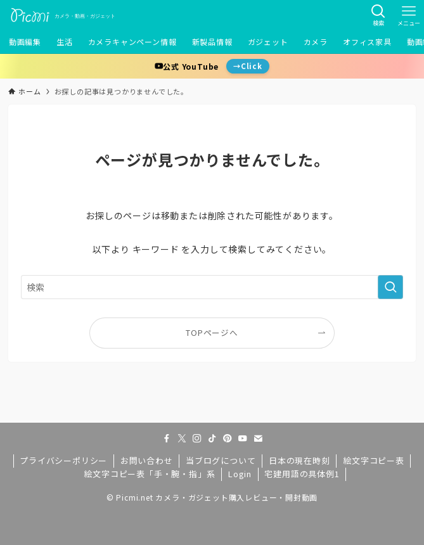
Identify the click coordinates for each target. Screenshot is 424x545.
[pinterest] (227, 438)
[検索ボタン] (378, 15)
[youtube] (242, 438)
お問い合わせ (146, 460)
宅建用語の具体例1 (301, 474)
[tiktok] (212, 438)
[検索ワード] (211, 287)
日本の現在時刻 (299, 460)
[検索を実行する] (390, 287)
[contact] (258, 438)
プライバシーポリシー (63, 460)
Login (240, 474)
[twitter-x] (182, 438)
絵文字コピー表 (373, 460)
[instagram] (197, 438)
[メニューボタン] (409, 15)
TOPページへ (212, 332)
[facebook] (166, 438)
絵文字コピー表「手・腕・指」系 (149, 474)
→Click (247, 66)
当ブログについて (220, 460)
